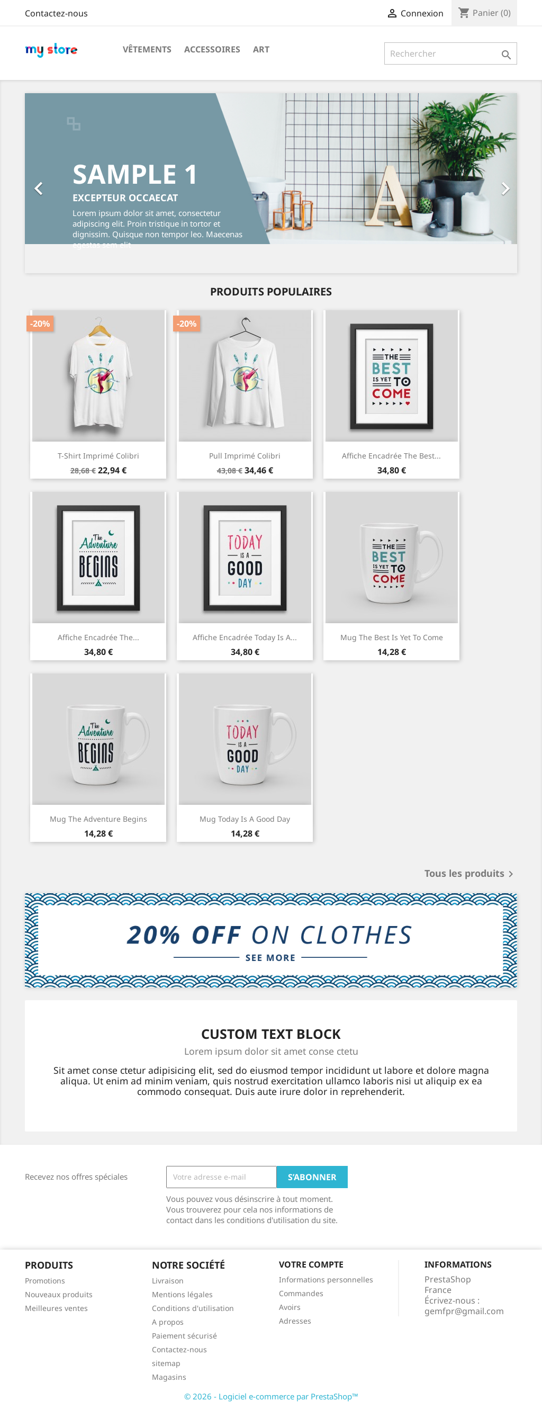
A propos (168, 1322)
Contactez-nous (56, 13)
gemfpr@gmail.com (464, 1311)
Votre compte (311, 1264)
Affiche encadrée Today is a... (245, 637)
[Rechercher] (450, 53)
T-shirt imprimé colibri (98, 456)
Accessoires (212, 49)
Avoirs (290, 1307)
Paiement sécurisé (184, 1336)
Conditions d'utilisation (193, 1308)
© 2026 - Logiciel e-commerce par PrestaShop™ (271, 1396)
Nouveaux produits (59, 1294)
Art (261, 49)
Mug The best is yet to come (391, 637)
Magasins (169, 1377)
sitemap (166, 1363)
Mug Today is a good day (245, 819)
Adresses (295, 1321)
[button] (62, 183)
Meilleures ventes (56, 1308)
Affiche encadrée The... (98, 637)
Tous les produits (470, 874)
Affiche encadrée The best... (391, 456)
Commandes (301, 1293)
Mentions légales (182, 1294)
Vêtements (147, 49)
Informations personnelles (326, 1279)
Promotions (45, 1281)
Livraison (168, 1281)
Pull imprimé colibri (245, 456)
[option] (271, 183)
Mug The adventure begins (98, 819)
